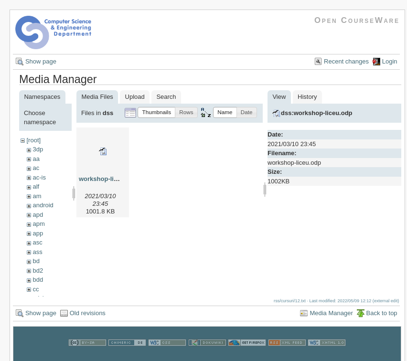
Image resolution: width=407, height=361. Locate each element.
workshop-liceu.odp (108, 178)
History (307, 96)
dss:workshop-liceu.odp (317, 113)
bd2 (37, 270)
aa (35, 158)
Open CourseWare (357, 20)
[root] (33, 140)
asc (37, 242)
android (42, 205)
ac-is (38, 177)
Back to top (381, 317)
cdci (37, 298)
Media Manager (331, 317)
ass (37, 251)
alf (35, 186)
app (37, 233)
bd (35, 261)
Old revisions (88, 317)
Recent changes (346, 61)
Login (389, 61)
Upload (135, 96)
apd (37, 214)
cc (35, 289)
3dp (37, 149)
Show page (40, 61)
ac (35, 167)
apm (38, 223)
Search (166, 96)
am (36, 196)
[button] (156, 112)
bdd (37, 279)
